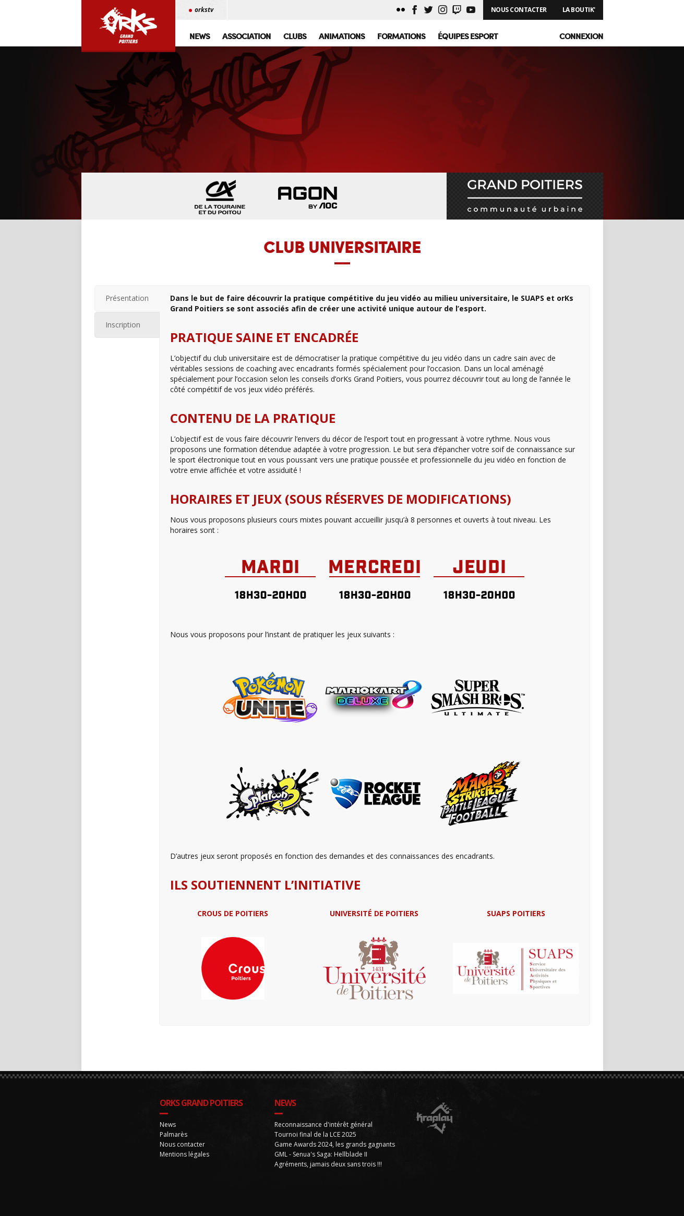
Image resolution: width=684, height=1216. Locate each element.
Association (246, 36)
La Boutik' (578, 9)
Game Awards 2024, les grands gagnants (334, 1165)
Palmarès (173, 1155)
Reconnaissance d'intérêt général (323, 1145)
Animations (342, 36)
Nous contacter (182, 1165)
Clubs (294, 36)
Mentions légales (184, 1175)
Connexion (581, 36)
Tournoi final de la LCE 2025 (315, 1155)
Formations (401, 36)
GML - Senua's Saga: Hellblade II (320, 1175)
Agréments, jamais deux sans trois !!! (328, 1185)
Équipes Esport (468, 36)
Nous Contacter (519, 9)
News (199, 36)
